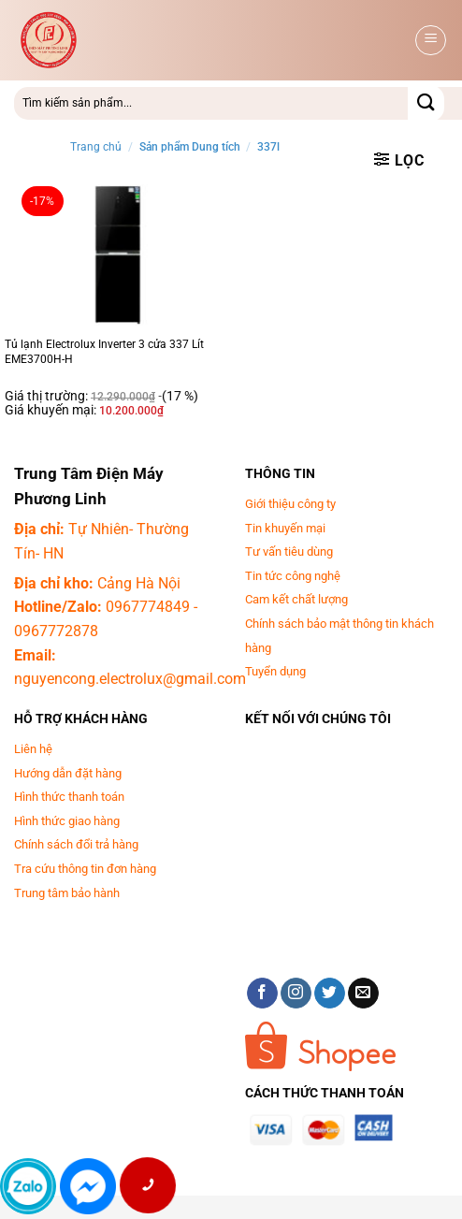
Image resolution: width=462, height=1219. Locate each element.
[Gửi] (426, 103)
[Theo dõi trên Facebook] (262, 993)
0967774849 (148, 607)
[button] (430, 40)
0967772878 (56, 631)
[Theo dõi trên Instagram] (296, 993)
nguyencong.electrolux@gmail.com (130, 679)
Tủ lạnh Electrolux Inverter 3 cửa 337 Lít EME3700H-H (104, 352)
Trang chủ (96, 146)
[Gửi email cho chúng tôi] (363, 993)
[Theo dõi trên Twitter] (329, 993)
